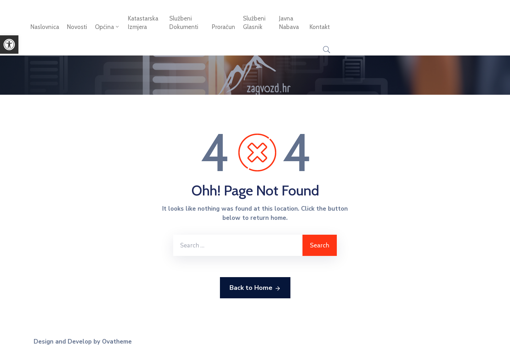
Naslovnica (44, 26)
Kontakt (320, 26)
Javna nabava (289, 22)
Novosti (77, 26)
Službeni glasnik (254, 22)
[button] (9, 44)
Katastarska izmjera (143, 22)
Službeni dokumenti (183, 22)
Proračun (223, 26)
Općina (107, 26)
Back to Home (255, 288)
